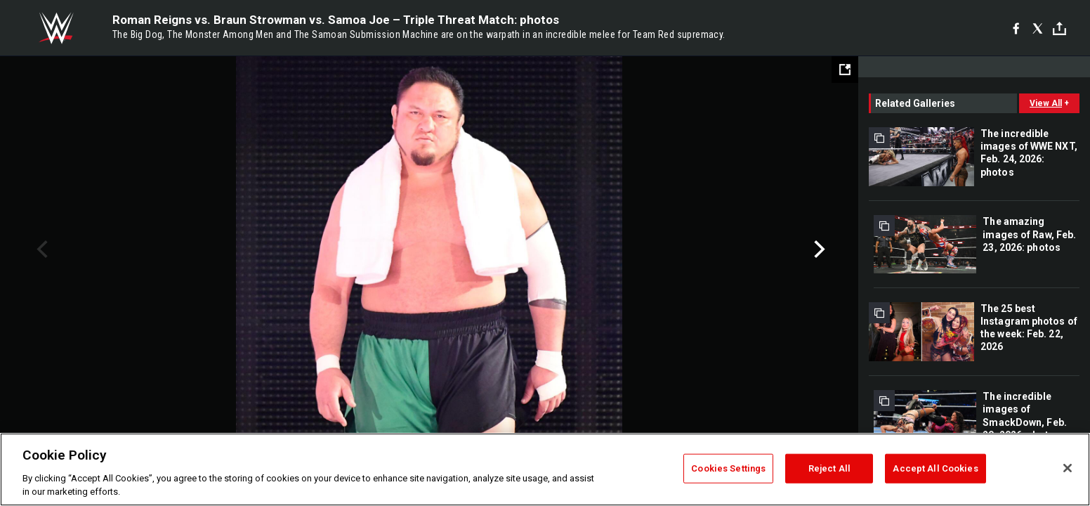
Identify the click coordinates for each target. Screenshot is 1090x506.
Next (818, 249)
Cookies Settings (728, 468)
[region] (545, 469)
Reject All (829, 468)
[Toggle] (1059, 28)
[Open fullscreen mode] (845, 69)
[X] (1038, 28)
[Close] (1067, 468)
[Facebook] (1016, 28)
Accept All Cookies (935, 468)
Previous (40, 249)
